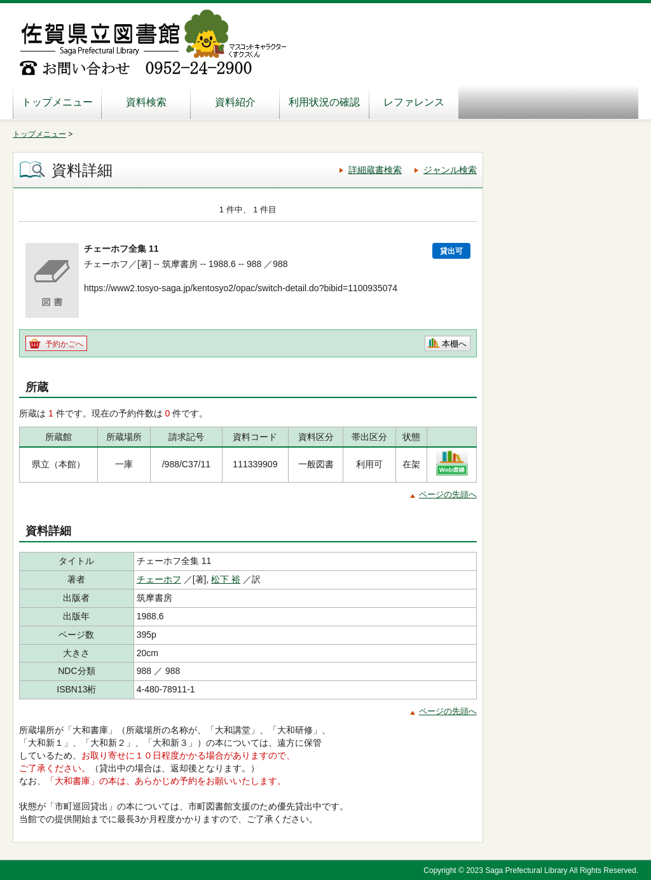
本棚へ (454, 343)
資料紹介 (235, 102)
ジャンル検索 (450, 170)
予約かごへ (64, 344)
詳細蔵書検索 (375, 170)
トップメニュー (57, 102)
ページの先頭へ (448, 494)
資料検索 (146, 102)
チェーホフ (159, 579)
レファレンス (413, 102)
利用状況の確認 (324, 102)
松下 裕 (225, 579)
